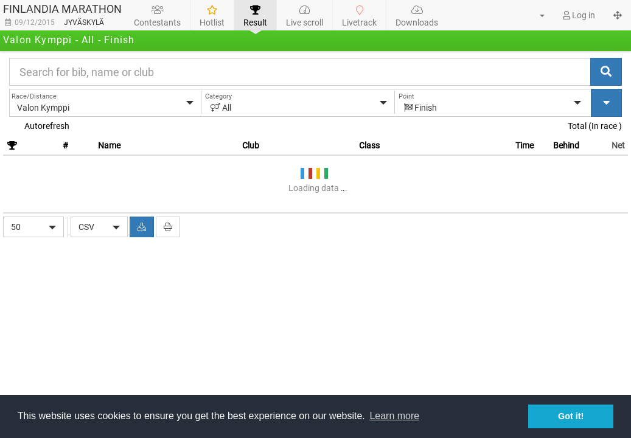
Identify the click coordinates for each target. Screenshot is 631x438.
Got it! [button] (571, 416)
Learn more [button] (394, 416)
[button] (535, 15)
